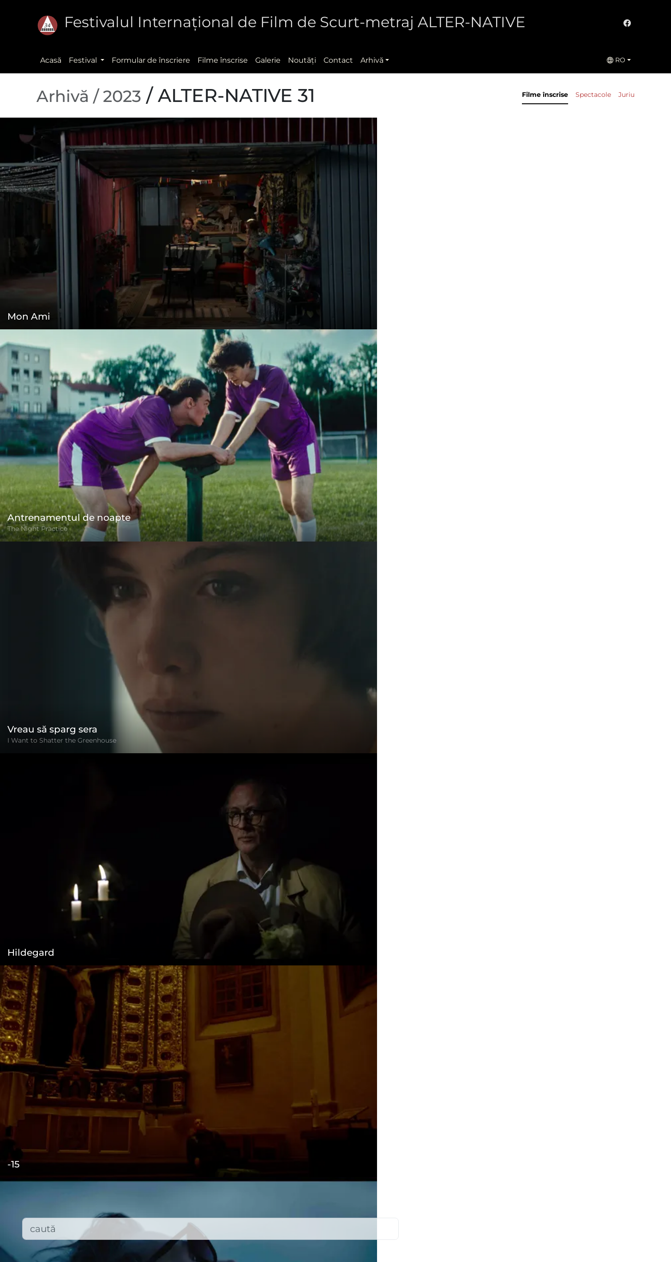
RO (616, 60)
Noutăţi (302, 60)
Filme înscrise (223, 60)
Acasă (50, 60)
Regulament (263, 1167)
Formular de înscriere (151, 60)
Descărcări (259, 1241)
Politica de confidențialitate (290, 1186)
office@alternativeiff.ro (489, 1197)
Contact (338, 60)
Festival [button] (84, 60)
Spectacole (593, 94)
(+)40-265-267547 (479, 1178)
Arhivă (371, 60)
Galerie (268, 60)
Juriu (626, 94)
